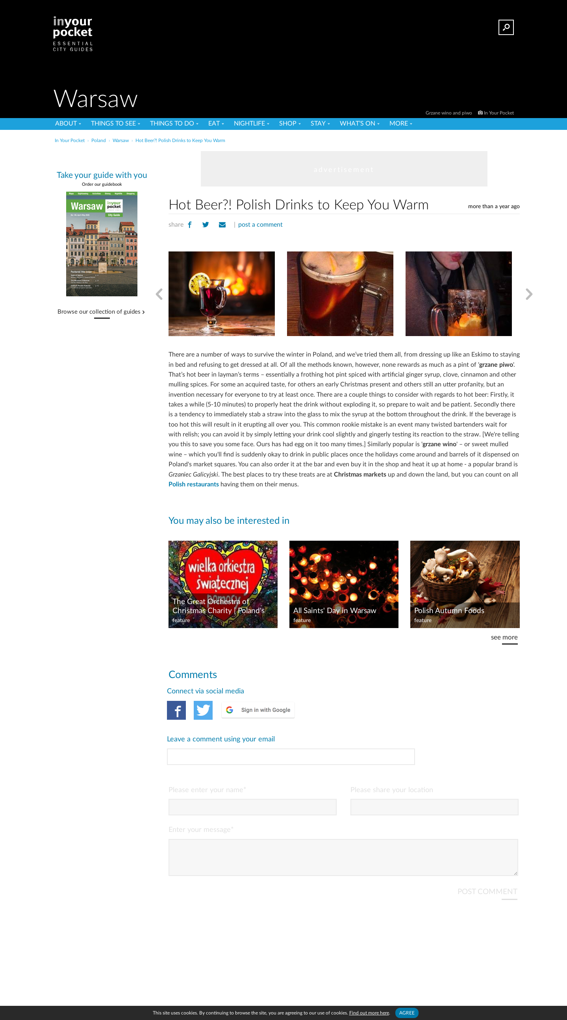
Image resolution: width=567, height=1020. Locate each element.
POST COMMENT (487, 853)
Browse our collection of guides (99, 312)
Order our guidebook (102, 184)
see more (504, 637)
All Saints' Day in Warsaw (334, 611)
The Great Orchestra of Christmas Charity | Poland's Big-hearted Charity (218, 606)
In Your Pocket (499, 113)
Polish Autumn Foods (449, 611)
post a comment (260, 225)
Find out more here (369, 1013)
